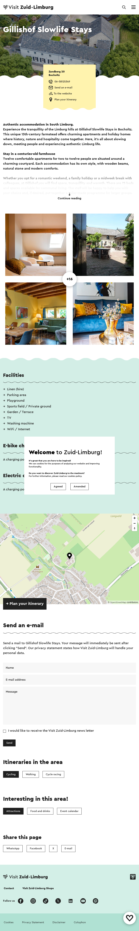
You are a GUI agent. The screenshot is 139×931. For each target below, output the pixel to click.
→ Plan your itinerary (25, 604)
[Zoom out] (134, 523)
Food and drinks (40, 811)
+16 (70, 279)
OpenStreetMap (118, 602)
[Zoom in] (134, 518)
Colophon (80, 922)
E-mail (68, 848)
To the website (63, 93)
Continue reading (69, 196)
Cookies (9, 922)
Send (9, 743)
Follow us (9, 900)
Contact (9, 888)
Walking (31, 774)
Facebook (36, 848)
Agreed (58, 486)
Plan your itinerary (65, 99)
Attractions (13, 811)
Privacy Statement (33, 922)
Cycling (11, 774)
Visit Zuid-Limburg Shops (38, 888)
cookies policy (74, 476)
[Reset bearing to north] (134, 528)
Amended (79, 486)
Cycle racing (53, 774)
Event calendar (69, 811)
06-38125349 (62, 81)
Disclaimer (58, 922)
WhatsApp (12, 848)
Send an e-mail (63, 87)
